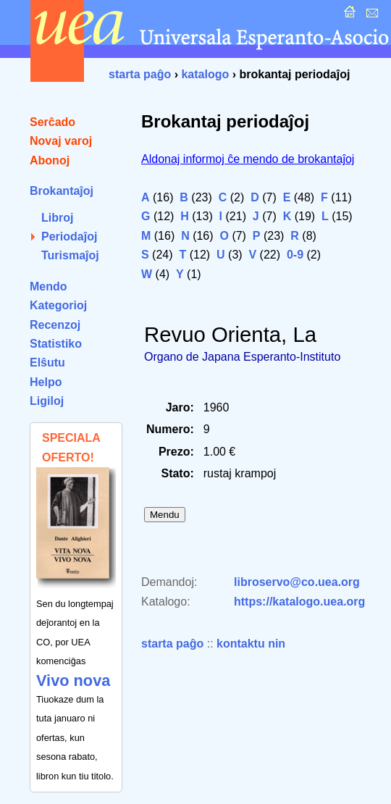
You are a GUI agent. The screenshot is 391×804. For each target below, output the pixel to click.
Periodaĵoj (69, 236)
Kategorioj (58, 305)
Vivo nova (73, 680)
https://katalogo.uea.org (299, 601)
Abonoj (50, 160)
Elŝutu (47, 362)
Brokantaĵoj (61, 191)
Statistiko (56, 344)
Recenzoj (55, 325)
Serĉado (52, 122)
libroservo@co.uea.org (297, 582)
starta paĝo (140, 74)
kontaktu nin (250, 643)
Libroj (57, 218)
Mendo (48, 286)
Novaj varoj (61, 141)
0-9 (295, 254)
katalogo (205, 74)
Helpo (46, 382)
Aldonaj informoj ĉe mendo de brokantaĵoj (247, 159)
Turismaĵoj (70, 255)
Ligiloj (47, 401)
